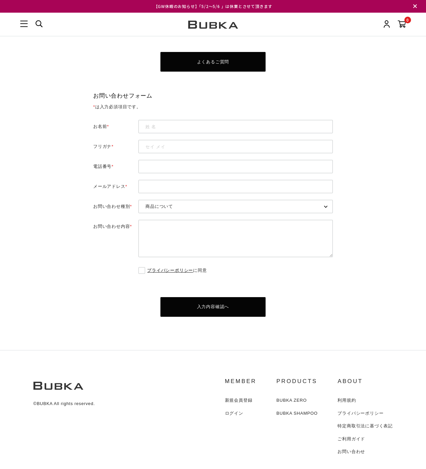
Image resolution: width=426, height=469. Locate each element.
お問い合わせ (351, 452)
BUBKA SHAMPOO (297, 413)
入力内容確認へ (213, 307)
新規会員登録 (239, 400)
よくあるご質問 (213, 61)
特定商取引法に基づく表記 (365, 426)
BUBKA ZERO (292, 400)
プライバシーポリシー (170, 270)
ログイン (234, 413)
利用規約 (346, 400)
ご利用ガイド (351, 439)
